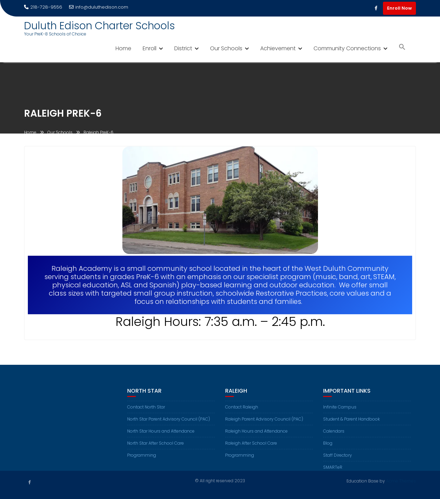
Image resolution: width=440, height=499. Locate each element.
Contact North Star (146, 410)
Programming (141, 458)
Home (123, 48)
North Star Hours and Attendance (161, 434)
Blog (327, 446)
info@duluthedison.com (98, 7)
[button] (402, 47)
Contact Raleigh (241, 410)
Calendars (333, 434)
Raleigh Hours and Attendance (256, 434)
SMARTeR (332, 470)
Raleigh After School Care (251, 446)
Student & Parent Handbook (351, 422)
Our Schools (226, 48)
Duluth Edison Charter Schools (99, 26)
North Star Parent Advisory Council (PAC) (168, 422)
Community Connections (347, 48)
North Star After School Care (155, 446)
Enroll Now (399, 8)
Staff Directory (337, 458)
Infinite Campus (339, 410)
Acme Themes (401, 481)
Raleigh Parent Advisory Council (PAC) (264, 422)
